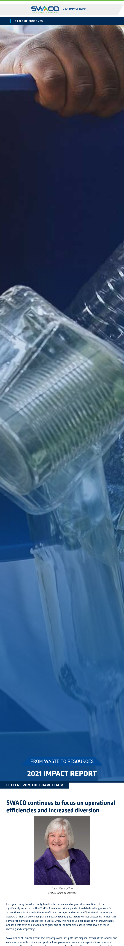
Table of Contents (29, 21)
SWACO (60, 9)
